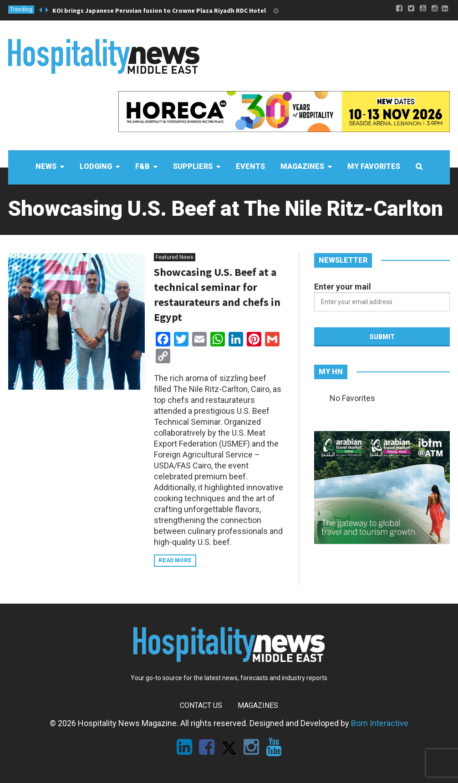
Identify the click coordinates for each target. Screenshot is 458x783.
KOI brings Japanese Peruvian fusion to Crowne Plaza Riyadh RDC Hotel (159, 10)
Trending (21, 9)
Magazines (258, 705)
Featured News (174, 257)
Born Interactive (379, 723)
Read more (175, 560)
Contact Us (201, 705)
